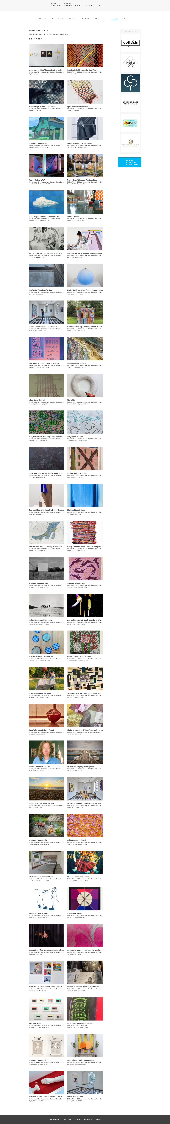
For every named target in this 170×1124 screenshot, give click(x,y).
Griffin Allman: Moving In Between (80, 657)
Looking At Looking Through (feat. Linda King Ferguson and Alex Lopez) (57, 70)
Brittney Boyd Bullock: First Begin (42, 107)
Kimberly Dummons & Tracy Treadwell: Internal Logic (87, 730)
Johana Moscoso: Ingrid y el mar (41, 803)
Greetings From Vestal (37, 1060)
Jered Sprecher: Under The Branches (43, 327)
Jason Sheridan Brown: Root (40, 693)
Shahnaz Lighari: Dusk (76, 510)
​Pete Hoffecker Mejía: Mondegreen (80, 1060)
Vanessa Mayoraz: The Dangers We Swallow (84, 950)
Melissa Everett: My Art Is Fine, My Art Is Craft (84, 327)
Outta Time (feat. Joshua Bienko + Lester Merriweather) (50, 473)
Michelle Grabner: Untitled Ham (41, 657)
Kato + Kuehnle (73, 217)
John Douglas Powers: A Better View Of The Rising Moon (51, 217)
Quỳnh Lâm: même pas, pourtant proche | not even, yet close (52, 950)
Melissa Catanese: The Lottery (40, 620)
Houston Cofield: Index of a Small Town (82, 70)
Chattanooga (100, 19)
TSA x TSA (71, 400)
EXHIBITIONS (55, 5)
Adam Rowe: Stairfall (37, 400)
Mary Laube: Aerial (74, 913)
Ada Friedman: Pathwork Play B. (41, 877)
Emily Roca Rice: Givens (38, 913)
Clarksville (73, 19)
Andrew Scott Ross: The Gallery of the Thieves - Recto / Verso (91, 987)
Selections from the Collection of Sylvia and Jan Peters (88, 693)
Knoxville (114, 19)
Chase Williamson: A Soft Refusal (80, 143)
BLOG (99, 5)
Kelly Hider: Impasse (75, 437)
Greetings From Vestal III (38, 583)
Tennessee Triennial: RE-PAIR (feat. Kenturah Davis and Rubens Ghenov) (95, 803)
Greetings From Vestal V (38, 143)
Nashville (86, 19)
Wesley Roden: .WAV (37, 180)
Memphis (42, 19)
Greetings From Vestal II (38, 840)
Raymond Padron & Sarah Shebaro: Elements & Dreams (50, 1097)
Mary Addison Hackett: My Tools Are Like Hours (47, 253)
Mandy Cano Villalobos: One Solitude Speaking (85, 547)
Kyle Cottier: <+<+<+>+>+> (77, 107)
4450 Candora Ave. (82, 1025)
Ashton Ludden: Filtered (76, 840)
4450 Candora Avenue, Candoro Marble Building (91, 732)
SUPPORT (89, 5)
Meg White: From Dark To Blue (40, 290)
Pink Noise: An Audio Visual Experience (44, 363)
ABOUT (78, 5)
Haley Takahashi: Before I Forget (41, 730)
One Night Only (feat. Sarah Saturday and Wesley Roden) (89, 620)
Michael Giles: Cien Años (76, 473)
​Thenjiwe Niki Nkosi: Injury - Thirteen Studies (84, 253)
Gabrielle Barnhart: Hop (76, 583)
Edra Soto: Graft (35, 1023)
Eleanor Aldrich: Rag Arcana (78, 877)
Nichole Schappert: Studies (39, 767)
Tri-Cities (127, 19)
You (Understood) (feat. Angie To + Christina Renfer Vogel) (51, 437)
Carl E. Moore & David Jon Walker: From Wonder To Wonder (52, 987)
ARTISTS (68, 5)
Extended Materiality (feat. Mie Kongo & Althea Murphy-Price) (52, 510)
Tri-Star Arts (32, 72)
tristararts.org (33, 34)
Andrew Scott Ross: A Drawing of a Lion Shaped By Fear (50, 547)
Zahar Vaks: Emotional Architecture (80, 1023)
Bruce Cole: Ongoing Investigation (80, 767)
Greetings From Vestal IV (76, 363)
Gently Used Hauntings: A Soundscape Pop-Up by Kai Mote (90, 290)
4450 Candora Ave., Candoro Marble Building (54, 34)
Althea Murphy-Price (75, 1097)
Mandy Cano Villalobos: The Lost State (82, 180)
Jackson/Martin (58, 19)
